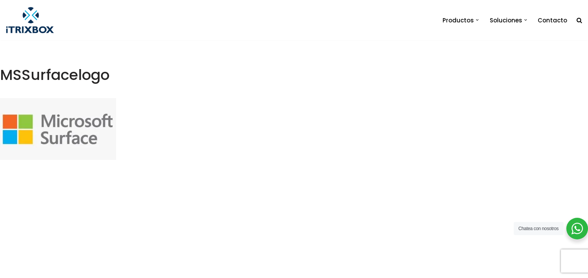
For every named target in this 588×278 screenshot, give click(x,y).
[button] (477, 20)
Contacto (552, 20)
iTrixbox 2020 (113, 268)
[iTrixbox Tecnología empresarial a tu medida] (30, 20)
